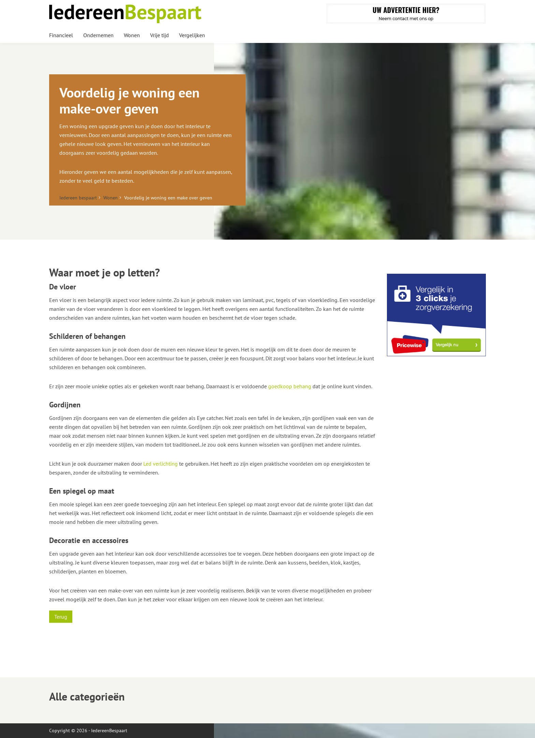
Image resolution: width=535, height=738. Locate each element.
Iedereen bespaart (78, 198)
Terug (60, 616)
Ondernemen (98, 35)
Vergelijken (192, 35)
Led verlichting (160, 463)
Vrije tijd (159, 35)
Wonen (132, 35)
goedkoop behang (289, 386)
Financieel (61, 35)
